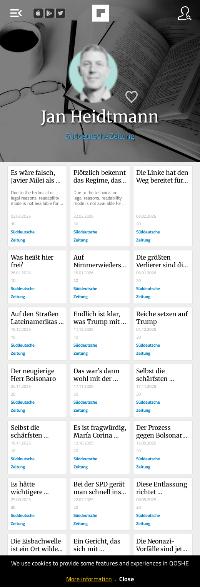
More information (89, 579)
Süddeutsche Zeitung (99, 136)
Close (126, 579)
